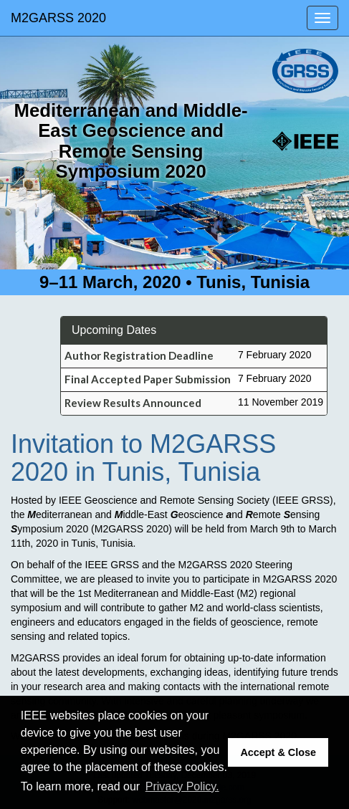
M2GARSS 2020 (58, 18)
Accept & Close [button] (278, 752)
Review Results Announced (132, 402)
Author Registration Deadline (139, 355)
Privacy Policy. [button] (182, 786)
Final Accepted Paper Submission (147, 379)
